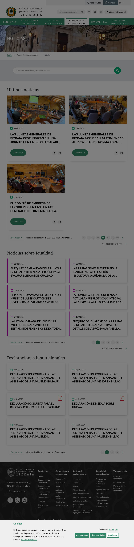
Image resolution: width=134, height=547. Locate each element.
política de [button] (29, 539)
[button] (110, 529)
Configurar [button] (113, 535)
